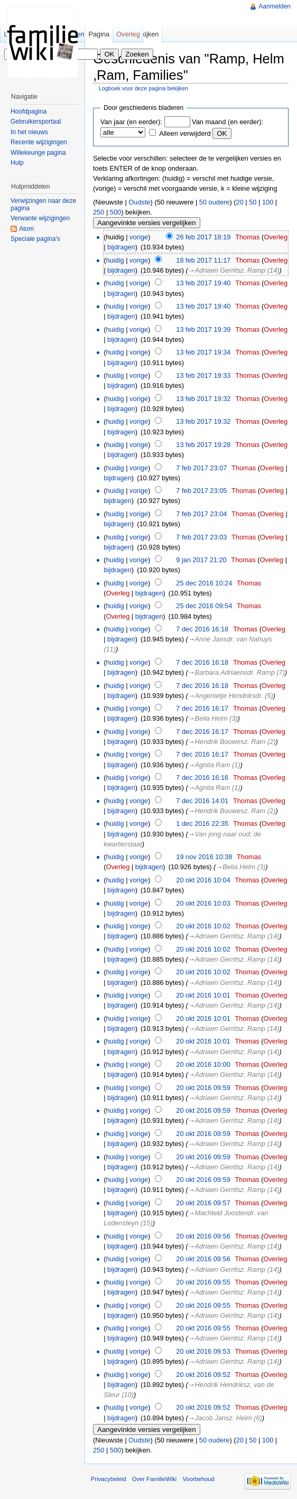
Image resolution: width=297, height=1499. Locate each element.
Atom (26, 228)
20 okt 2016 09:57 (203, 1203)
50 (252, 202)
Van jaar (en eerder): (131, 122)
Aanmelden (274, 6)
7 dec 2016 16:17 (202, 708)
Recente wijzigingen (39, 142)
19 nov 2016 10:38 (204, 857)
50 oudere (214, 202)
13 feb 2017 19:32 (203, 399)
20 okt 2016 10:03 (203, 903)
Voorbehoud (198, 1479)
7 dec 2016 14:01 (202, 801)
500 (115, 212)
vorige (138, 237)
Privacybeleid (108, 1479)
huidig (115, 260)
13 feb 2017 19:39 (203, 329)
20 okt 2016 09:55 (203, 1282)
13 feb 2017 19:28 (203, 445)
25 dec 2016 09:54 (204, 606)
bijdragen (121, 247)
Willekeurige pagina (38, 152)
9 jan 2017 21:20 (201, 560)
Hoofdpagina (29, 111)
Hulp (17, 162)
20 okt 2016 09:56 (203, 1236)
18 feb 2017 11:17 (203, 260)
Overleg (275, 237)
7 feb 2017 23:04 (201, 514)
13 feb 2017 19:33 (203, 375)
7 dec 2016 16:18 (202, 629)
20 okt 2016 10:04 (203, 880)
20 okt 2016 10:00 (203, 1064)
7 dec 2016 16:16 (202, 777)
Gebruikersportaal (36, 121)
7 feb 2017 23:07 (201, 468)
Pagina (98, 34)
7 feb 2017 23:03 (201, 537)
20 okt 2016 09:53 (203, 1351)
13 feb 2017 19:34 (203, 352)
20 (240, 202)
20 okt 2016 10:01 (203, 995)
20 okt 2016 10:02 (203, 926)
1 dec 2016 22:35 (202, 823)
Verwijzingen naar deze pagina (43, 204)
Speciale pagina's (35, 239)
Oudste (139, 202)
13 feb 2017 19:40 (203, 283)
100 (267, 202)
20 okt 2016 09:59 (203, 1088)
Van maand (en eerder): (227, 122)
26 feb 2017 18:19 (203, 237)
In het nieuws (29, 132)
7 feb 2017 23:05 (201, 491)
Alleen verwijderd (184, 133)
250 (98, 212)
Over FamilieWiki (154, 1479)
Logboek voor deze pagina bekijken (143, 88)
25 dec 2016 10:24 (204, 583)
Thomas (247, 237)
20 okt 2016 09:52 (203, 1375)
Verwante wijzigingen (40, 218)
